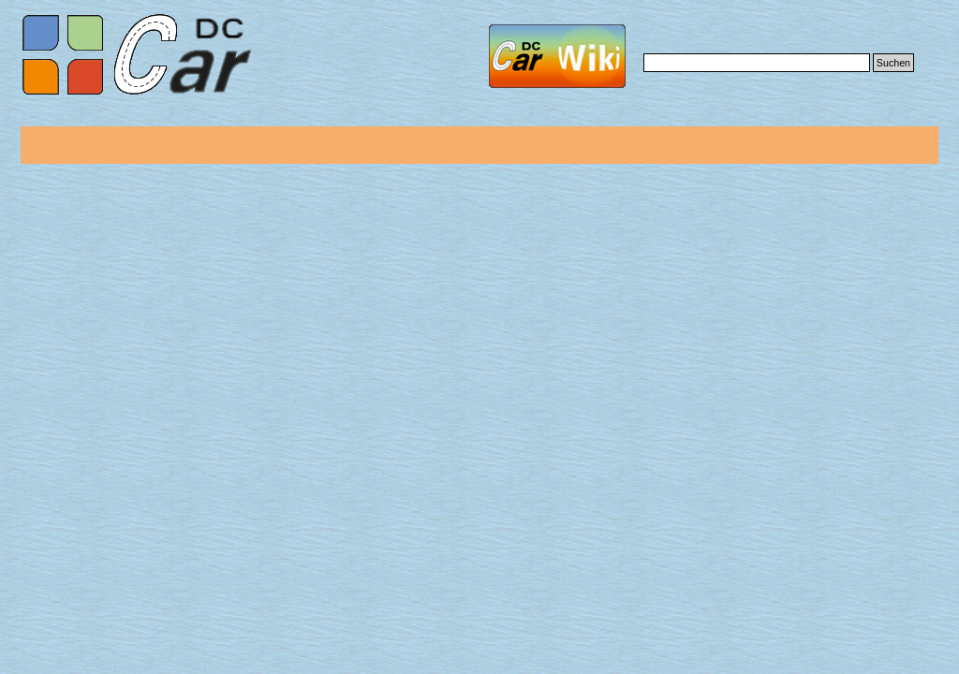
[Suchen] (756, 62)
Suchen (893, 62)
